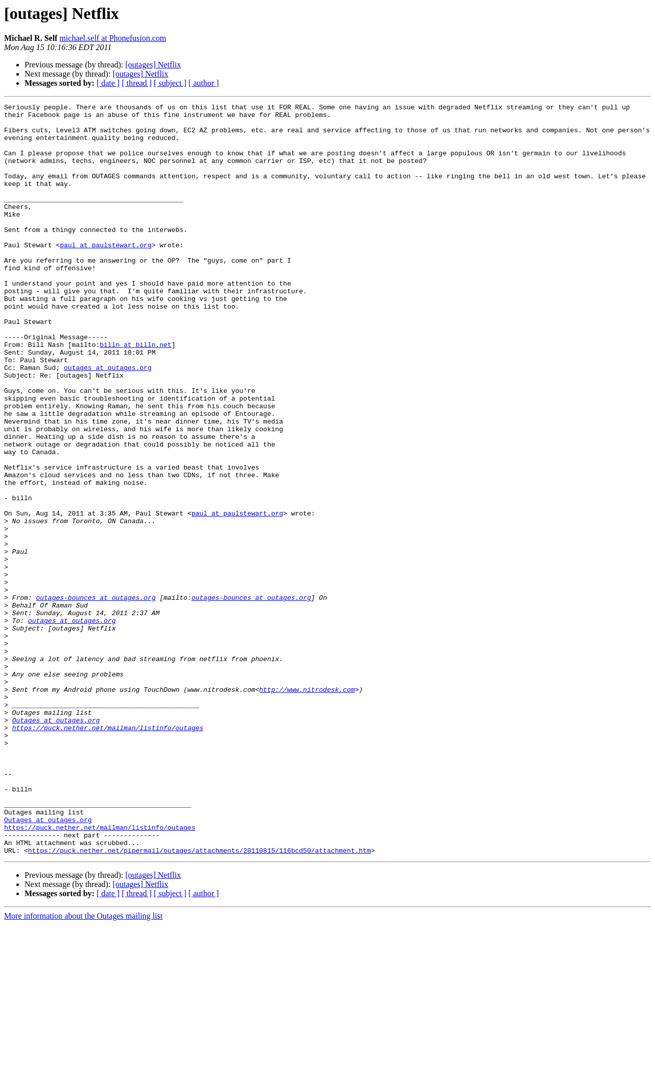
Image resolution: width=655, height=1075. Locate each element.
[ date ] (108, 83)
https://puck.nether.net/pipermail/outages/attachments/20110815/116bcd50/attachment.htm (199, 1000)
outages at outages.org (108, 421)
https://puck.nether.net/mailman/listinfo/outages (107, 853)
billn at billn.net (135, 393)
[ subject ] (170, 83)
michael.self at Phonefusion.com (112, 38)
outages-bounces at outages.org (95, 697)
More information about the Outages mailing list (83, 1066)
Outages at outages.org (56, 844)
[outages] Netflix (153, 64)
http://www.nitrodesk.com (307, 807)
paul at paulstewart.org (105, 273)
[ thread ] (137, 83)
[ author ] (204, 83)
